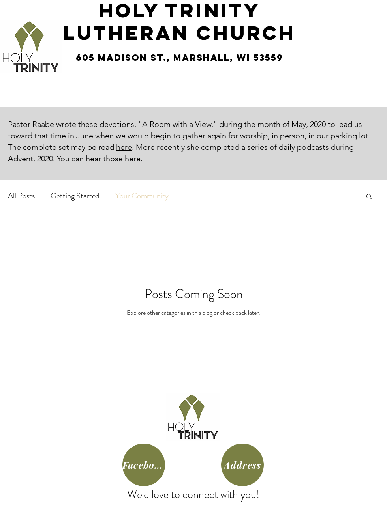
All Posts (21, 195)
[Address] (242, 465)
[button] (369, 197)
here (124, 147)
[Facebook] (143, 465)
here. (134, 158)
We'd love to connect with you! (193, 494)
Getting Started (75, 195)
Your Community (142, 195)
